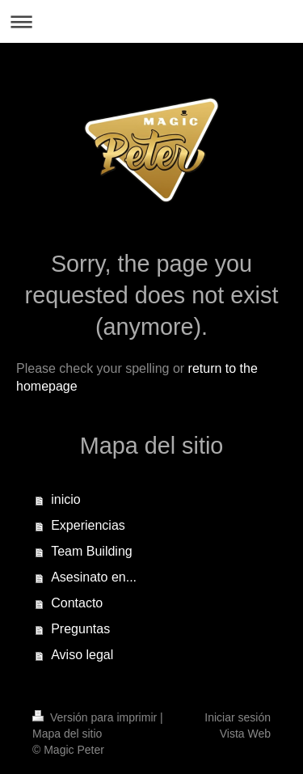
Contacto (77, 603)
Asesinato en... (94, 577)
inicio (65, 499)
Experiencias (88, 525)
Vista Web (245, 733)
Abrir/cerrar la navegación (151, 21)
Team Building (92, 551)
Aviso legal (82, 655)
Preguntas (80, 629)
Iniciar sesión (237, 717)
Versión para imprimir (96, 717)
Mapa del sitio (67, 733)
